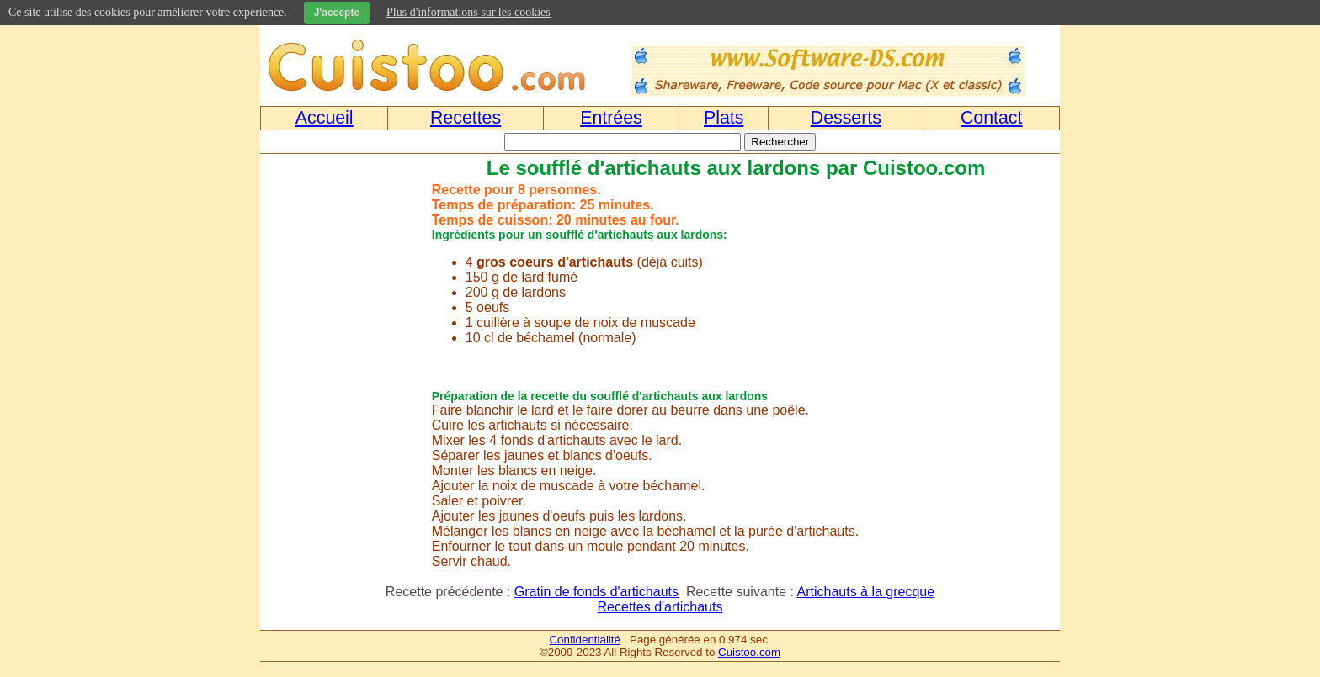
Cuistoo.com (749, 652)
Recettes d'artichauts (660, 607)
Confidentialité (584, 639)
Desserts (846, 118)
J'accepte (336, 13)
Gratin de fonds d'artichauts (596, 591)
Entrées (611, 118)
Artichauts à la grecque (866, 591)
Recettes (465, 118)
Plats (723, 118)
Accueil (324, 118)
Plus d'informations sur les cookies (468, 12)
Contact (992, 118)
